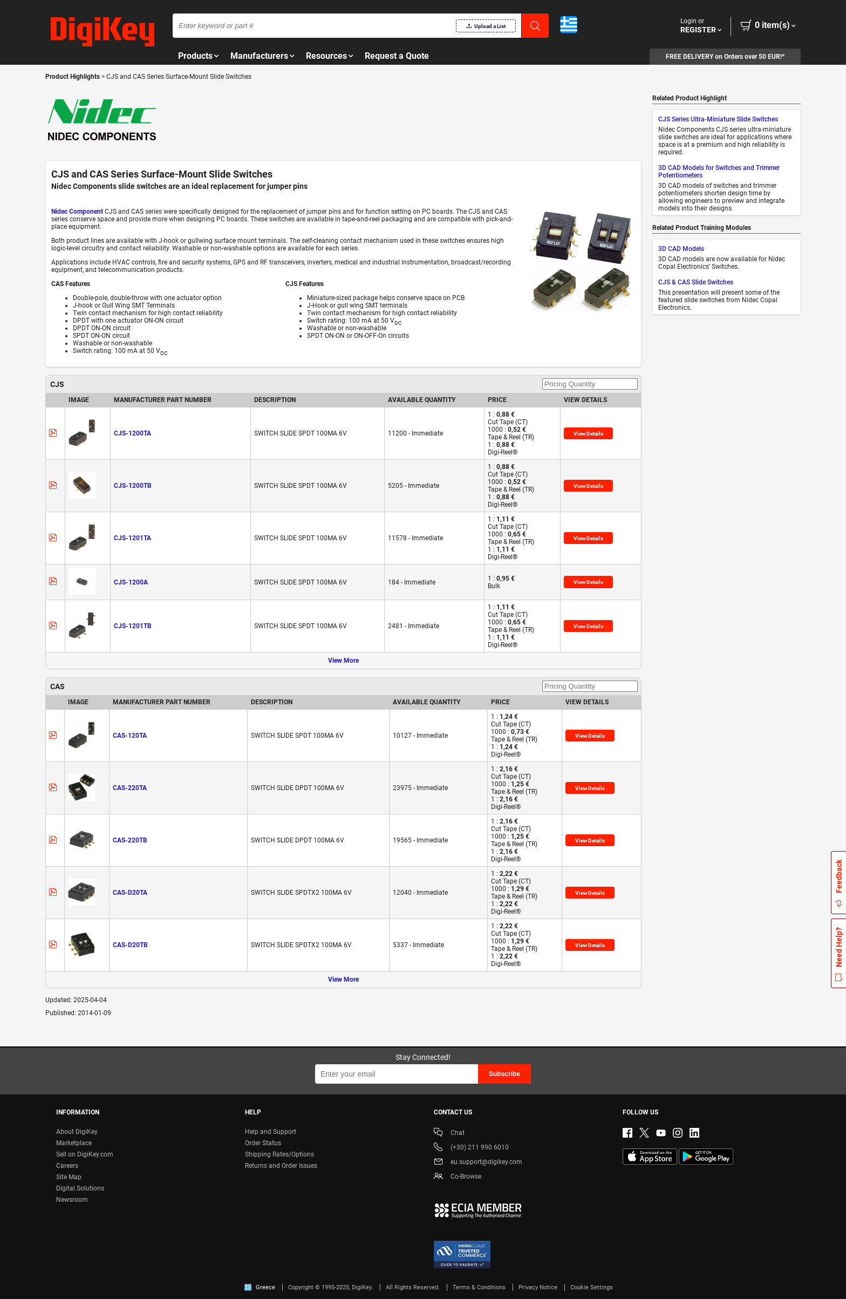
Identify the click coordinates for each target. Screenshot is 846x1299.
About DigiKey (77, 1131)
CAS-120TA (130, 735)
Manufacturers (259, 56)
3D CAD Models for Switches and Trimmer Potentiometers (719, 171)
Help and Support (270, 1131)
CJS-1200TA (132, 433)
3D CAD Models (681, 249)
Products (195, 56)
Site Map (68, 1177)
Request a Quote (397, 56)
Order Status (263, 1143)
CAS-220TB (130, 840)
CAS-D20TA (130, 892)
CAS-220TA (130, 788)
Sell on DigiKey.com (84, 1154)
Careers (67, 1165)
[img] (102, 32)
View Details (588, 433)
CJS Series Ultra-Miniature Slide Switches (718, 119)
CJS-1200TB (133, 485)
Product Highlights (72, 76)
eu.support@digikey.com (478, 1163)
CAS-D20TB (130, 945)
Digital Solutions (80, 1188)
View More (343, 660)
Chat (449, 1133)
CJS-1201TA (132, 538)
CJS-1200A (131, 582)
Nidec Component (77, 211)
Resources (326, 56)
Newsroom (72, 1199)
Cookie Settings (591, 1287)
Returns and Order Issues (281, 1165)
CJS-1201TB (133, 626)
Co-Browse (457, 1177)
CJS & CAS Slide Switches (695, 282)
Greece (259, 1287)
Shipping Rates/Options (279, 1154)
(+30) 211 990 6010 (471, 1148)
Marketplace (74, 1143)
